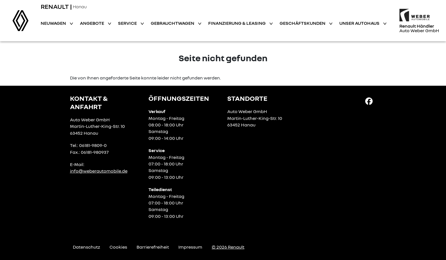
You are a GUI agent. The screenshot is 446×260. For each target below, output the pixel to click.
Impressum (190, 247)
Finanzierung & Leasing (237, 23)
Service (128, 23)
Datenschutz (86, 247)
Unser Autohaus (359, 23)
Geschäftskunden (303, 23)
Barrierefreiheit (153, 247)
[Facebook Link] (369, 101)
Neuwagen (54, 23)
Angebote (92, 23)
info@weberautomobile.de (98, 171)
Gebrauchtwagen (173, 23)
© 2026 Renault (228, 247)
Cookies (118, 247)
